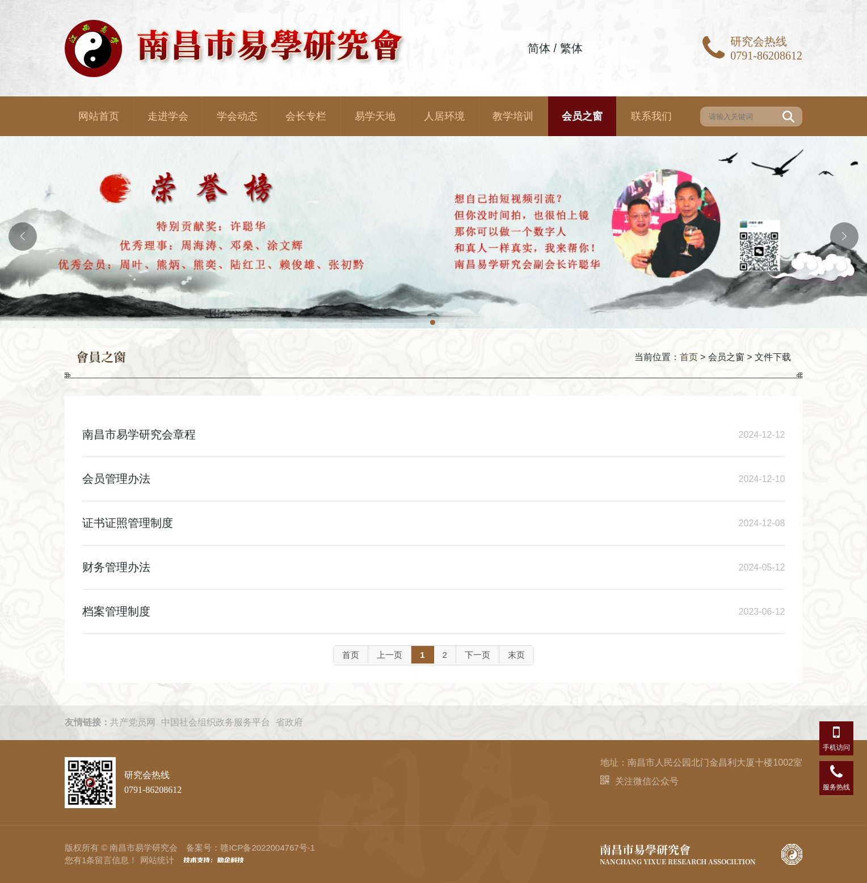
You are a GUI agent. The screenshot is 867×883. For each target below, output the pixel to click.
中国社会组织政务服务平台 (215, 722)
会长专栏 (305, 116)
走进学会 (168, 116)
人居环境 (444, 116)
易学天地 (375, 116)
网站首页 (98, 116)
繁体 (571, 48)
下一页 (477, 655)
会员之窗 (582, 116)
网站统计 (157, 860)
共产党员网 (132, 722)
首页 (689, 357)
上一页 (389, 655)
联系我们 (651, 116)
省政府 (289, 722)
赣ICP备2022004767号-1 (267, 847)
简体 (539, 48)
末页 (516, 655)
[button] (433, 323)
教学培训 (513, 116)
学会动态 (237, 116)
